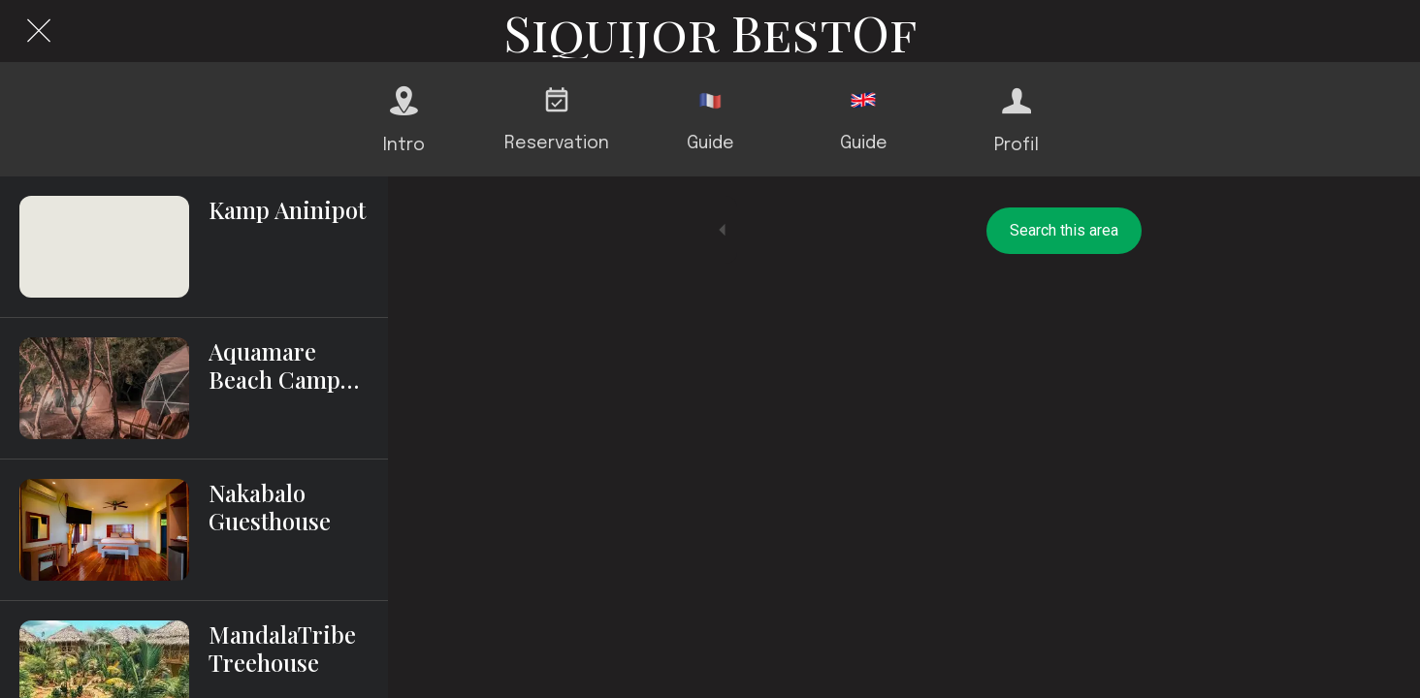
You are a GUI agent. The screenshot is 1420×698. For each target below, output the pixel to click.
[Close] (38, 31)
